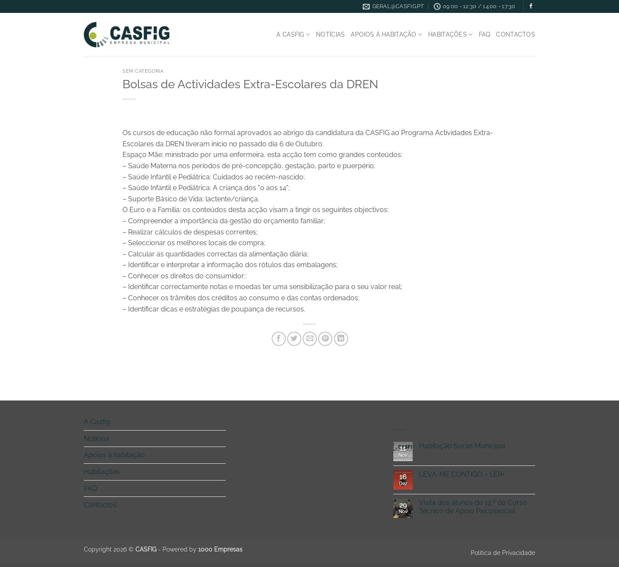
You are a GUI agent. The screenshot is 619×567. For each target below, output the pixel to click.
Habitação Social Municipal (462, 446)
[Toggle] (220, 422)
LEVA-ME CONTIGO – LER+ (462, 474)
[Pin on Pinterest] (325, 339)
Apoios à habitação (386, 35)
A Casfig (293, 35)
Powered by (202, 549)
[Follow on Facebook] (530, 6)
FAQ (484, 34)
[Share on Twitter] (294, 339)
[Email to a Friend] (310, 339)
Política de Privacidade (503, 552)
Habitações (450, 35)
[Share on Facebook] (279, 339)
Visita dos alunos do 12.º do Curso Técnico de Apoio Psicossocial (473, 507)
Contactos (515, 34)
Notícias (330, 34)
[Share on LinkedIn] (341, 339)
